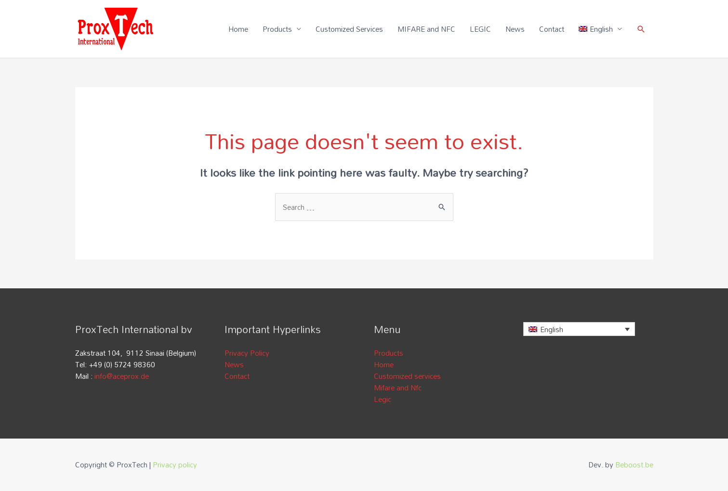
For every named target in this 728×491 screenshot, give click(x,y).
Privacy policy (175, 464)
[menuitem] (600, 28)
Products (277, 29)
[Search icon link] (641, 29)
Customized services (407, 376)
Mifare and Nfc (398, 387)
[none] (579, 329)
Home (238, 29)
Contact (551, 29)
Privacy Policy (247, 353)
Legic (382, 399)
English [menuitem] (551, 329)
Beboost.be (634, 464)
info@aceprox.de (121, 376)
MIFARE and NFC (426, 29)
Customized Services (349, 29)
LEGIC (480, 29)
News (515, 29)
